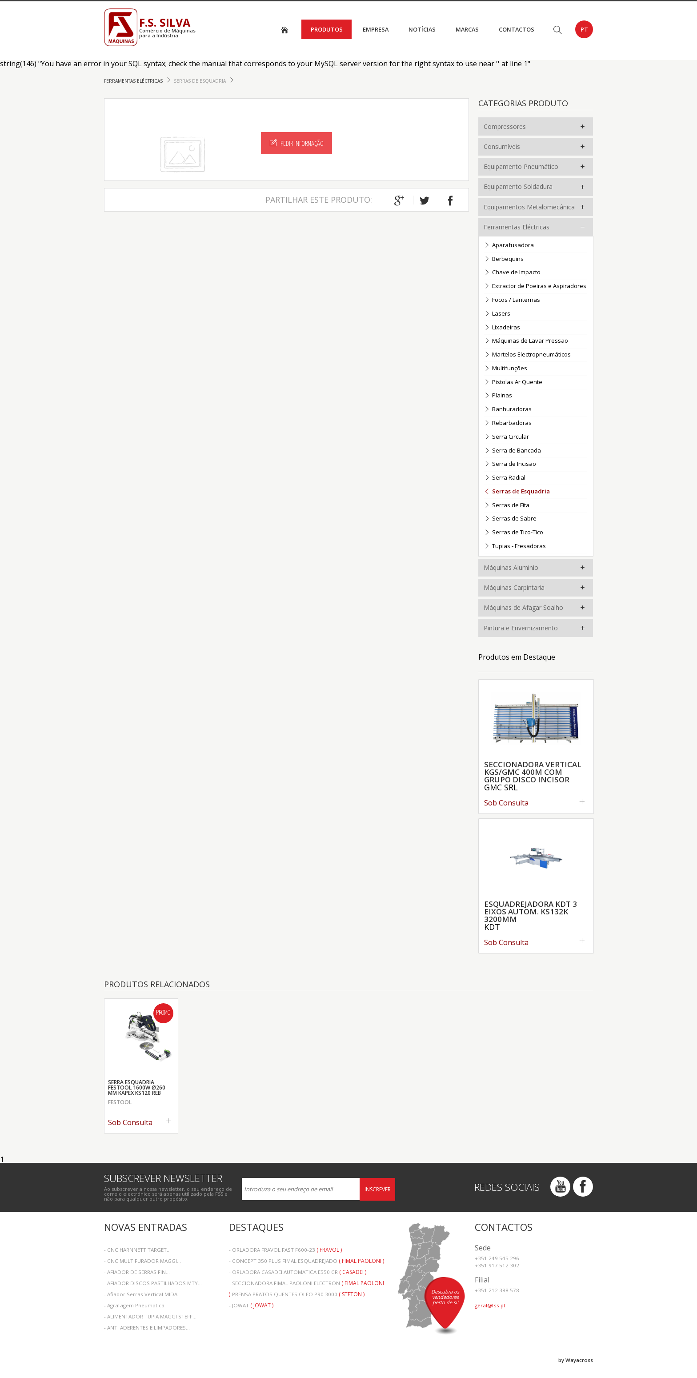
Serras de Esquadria (200, 81)
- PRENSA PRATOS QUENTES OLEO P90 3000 (297, 1294)
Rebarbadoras (508, 423)
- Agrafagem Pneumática (134, 1305)
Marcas (467, 29)
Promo (163, 1013)
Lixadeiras (502, 327)
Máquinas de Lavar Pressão (526, 341)
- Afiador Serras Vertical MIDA (140, 1294)
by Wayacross (575, 1360)
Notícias (422, 29)
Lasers (497, 314)
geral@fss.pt (490, 1305)
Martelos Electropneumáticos (527, 355)
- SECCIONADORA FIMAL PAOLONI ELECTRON (306, 1284)
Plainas (498, 396)
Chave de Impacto (512, 272)
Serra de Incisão (510, 464)
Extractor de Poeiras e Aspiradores (535, 286)
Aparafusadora (509, 245)
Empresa (376, 29)
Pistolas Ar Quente (513, 382)
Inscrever (378, 1189)
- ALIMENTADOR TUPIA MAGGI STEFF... (150, 1316)
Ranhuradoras (508, 409)
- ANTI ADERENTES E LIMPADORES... (147, 1327)
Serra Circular (506, 437)
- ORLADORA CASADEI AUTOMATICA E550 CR (297, 1272)
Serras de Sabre (510, 519)
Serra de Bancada (512, 451)
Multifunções (505, 368)
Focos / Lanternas (512, 300)
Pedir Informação (297, 143)
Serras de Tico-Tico (513, 532)
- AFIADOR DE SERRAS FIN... (137, 1272)
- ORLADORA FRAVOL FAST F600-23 (285, 1250)
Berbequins (504, 259)
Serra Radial (504, 478)
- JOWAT (251, 1305)
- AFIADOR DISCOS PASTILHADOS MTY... (153, 1283)
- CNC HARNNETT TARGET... (137, 1249)
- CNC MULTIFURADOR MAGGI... (142, 1261)
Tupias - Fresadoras (515, 546)
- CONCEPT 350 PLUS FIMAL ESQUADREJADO (306, 1261)
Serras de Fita (506, 505)
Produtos (327, 29)
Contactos (516, 29)
